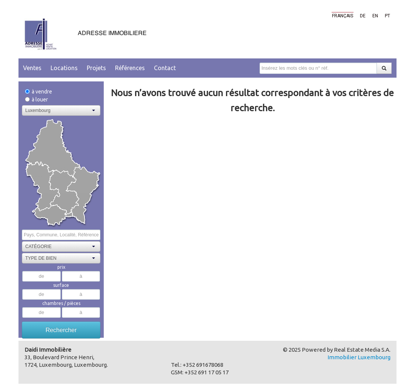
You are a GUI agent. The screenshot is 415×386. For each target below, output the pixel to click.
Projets (96, 67)
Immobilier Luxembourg (358, 357)
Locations (64, 67)
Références (130, 67)
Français (342, 15)
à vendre (38, 92)
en (375, 15)
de (363, 15)
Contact (165, 67)
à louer (36, 99)
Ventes (32, 67)
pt (387, 15)
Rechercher (61, 330)
